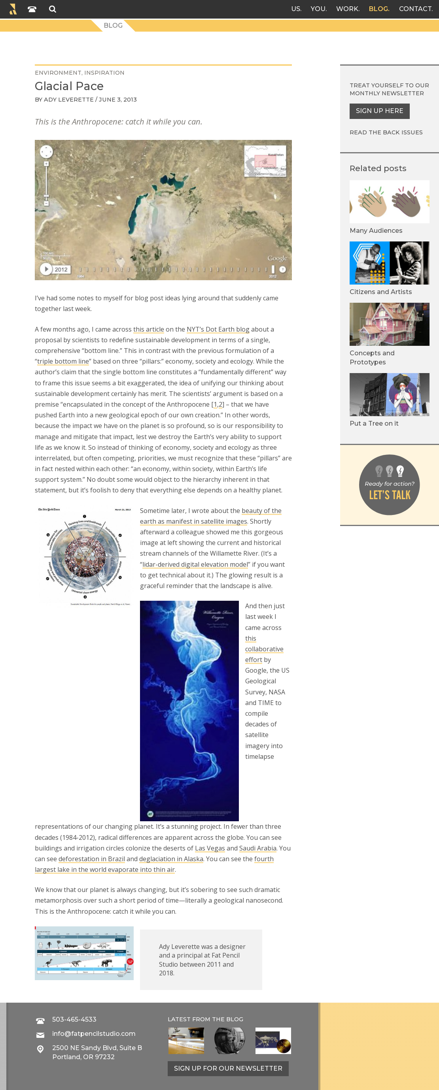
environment (58, 72)
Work (347, 9)
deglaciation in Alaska (171, 858)
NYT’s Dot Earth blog (218, 329)
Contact (415, 9)
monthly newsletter (387, 93)
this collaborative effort (264, 649)
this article (148, 329)
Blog (378, 9)
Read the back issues (386, 132)
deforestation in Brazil (92, 858)
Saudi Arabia (257, 848)
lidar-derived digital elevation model (195, 564)
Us (295, 9)
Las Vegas (210, 848)
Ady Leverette (69, 99)
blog (234, 1019)
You (318, 9)
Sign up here (379, 111)
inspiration (104, 72)
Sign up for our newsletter (228, 1068)
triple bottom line (63, 361)
